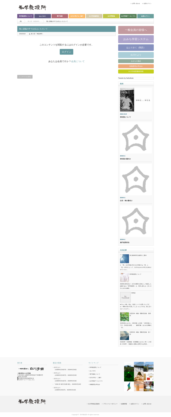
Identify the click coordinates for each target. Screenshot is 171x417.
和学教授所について (25, 16)
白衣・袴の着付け (126, 201)
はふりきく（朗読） (136, 47)
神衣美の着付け (125, 159)
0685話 (133, 293)
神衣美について (125, 117)
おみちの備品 (136, 61)
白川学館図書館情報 (135, 71)
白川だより (136, 55)
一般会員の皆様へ (136, 29)
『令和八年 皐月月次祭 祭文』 (63, 384)
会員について (78, 61)
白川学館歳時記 (94, 16)
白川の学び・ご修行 (95, 377)
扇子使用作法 (124, 242)
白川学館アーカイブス (128, 16)
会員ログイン (147, 3)
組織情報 (124, 404)
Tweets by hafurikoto (125, 78)
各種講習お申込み (136, 66)
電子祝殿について (95, 374)
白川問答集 (111, 16)
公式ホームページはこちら (27, 379)
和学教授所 (83, 414)
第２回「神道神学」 (37, 34)
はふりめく (42, 16)
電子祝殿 (60, 16)
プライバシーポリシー (110, 404)
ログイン (66, 51)
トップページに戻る (25, 76)
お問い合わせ (136, 3)
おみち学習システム (136, 39)
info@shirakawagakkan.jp (26, 378)
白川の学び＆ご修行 (77, 16)
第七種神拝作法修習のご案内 (138, 255)
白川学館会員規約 (94, 404)
